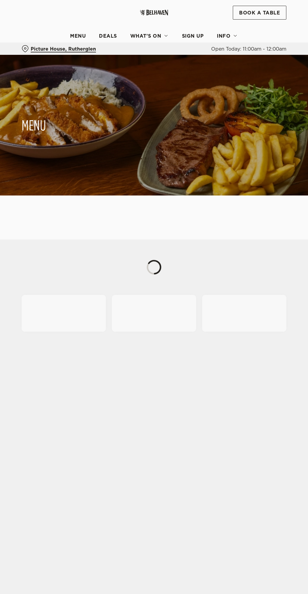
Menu (78, 36)
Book (259, 13)
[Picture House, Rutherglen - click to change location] (59, 48)
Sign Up (193, 36)
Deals (108, 36)
